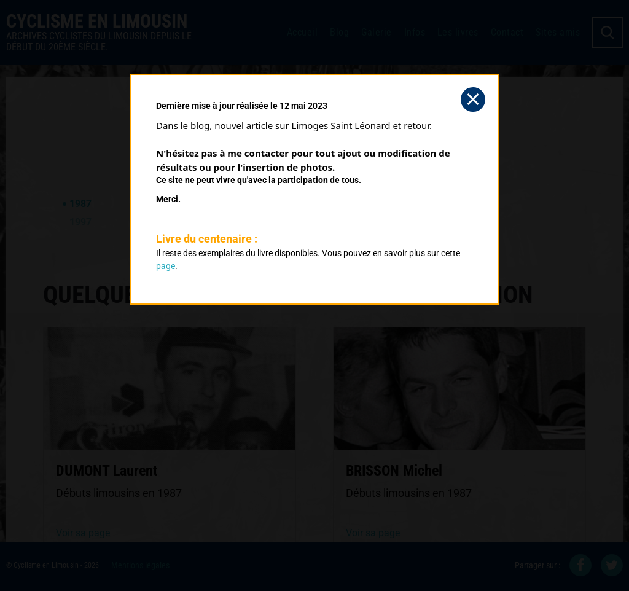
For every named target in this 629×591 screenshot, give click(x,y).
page (165, 266)
